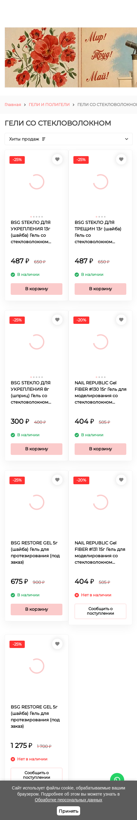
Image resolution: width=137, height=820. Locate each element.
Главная (13, 104)
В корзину (36, 288)
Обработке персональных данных (68, 799)
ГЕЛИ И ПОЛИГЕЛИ (49, 104)
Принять (68, 811)
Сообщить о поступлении (100, 611)
